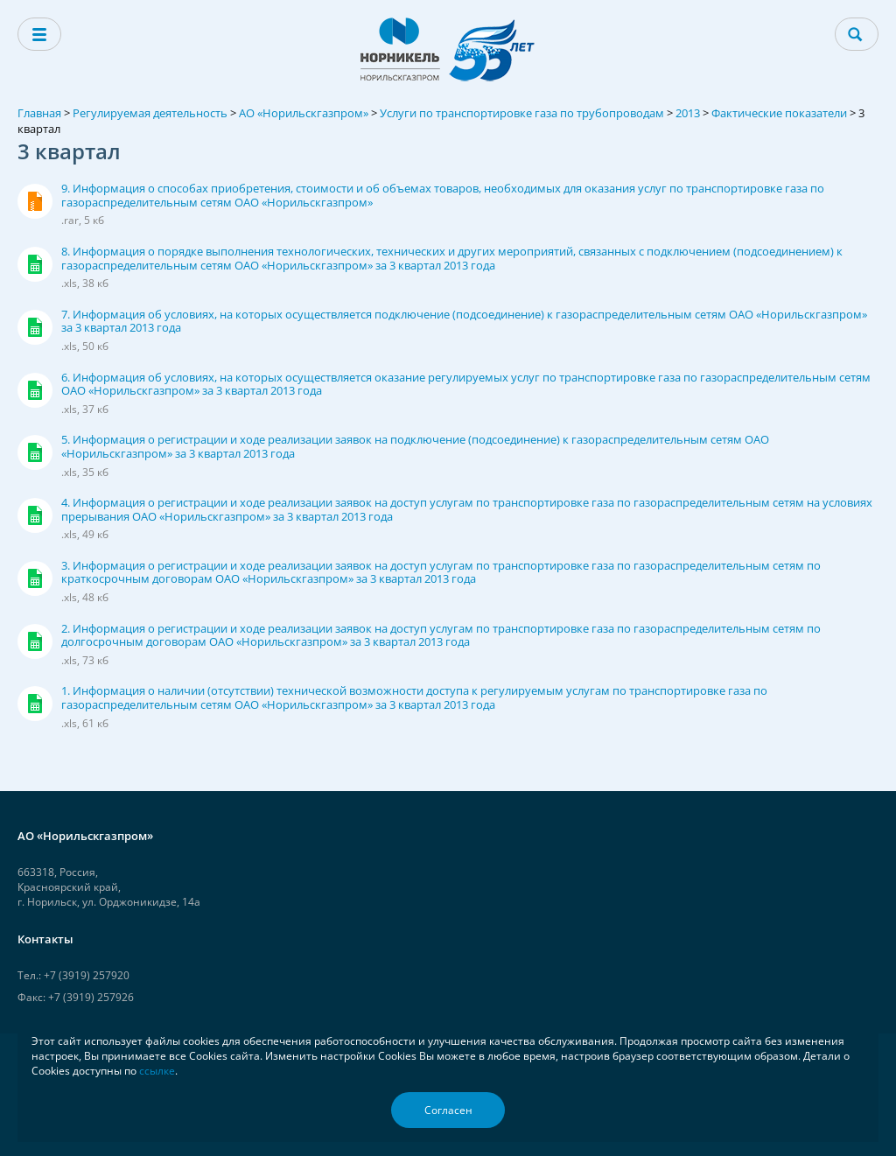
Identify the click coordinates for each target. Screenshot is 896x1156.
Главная (39, 113)
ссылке (157, 1070)
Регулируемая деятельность (150, 113)
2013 (688, 113)
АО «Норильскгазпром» (303, 113)
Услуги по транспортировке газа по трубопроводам (522, 113)
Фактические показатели (779, 113)
